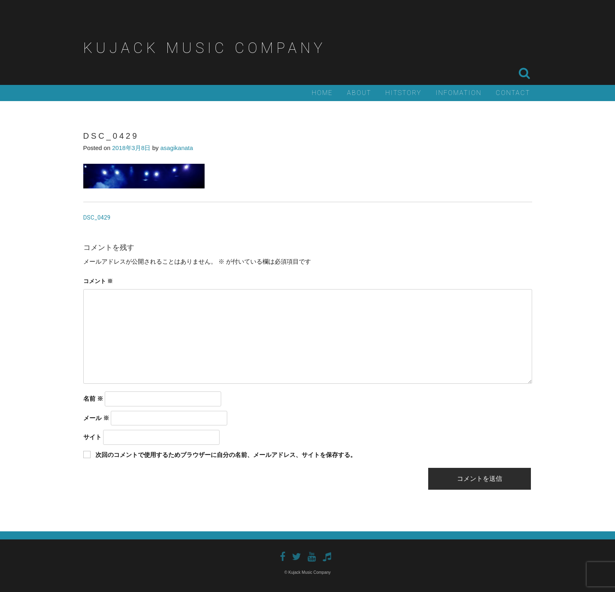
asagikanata (176, 147)
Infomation (458, 93)
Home (322, 93)
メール (96, 417)
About (359, 93)
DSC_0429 (96, 217)
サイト (92, 436)
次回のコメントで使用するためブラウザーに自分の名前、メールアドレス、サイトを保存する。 (225, 454)
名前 (93, 398)
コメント (98, 281)
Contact (513, 93)
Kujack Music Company (204, 48)
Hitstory (403, 93)
